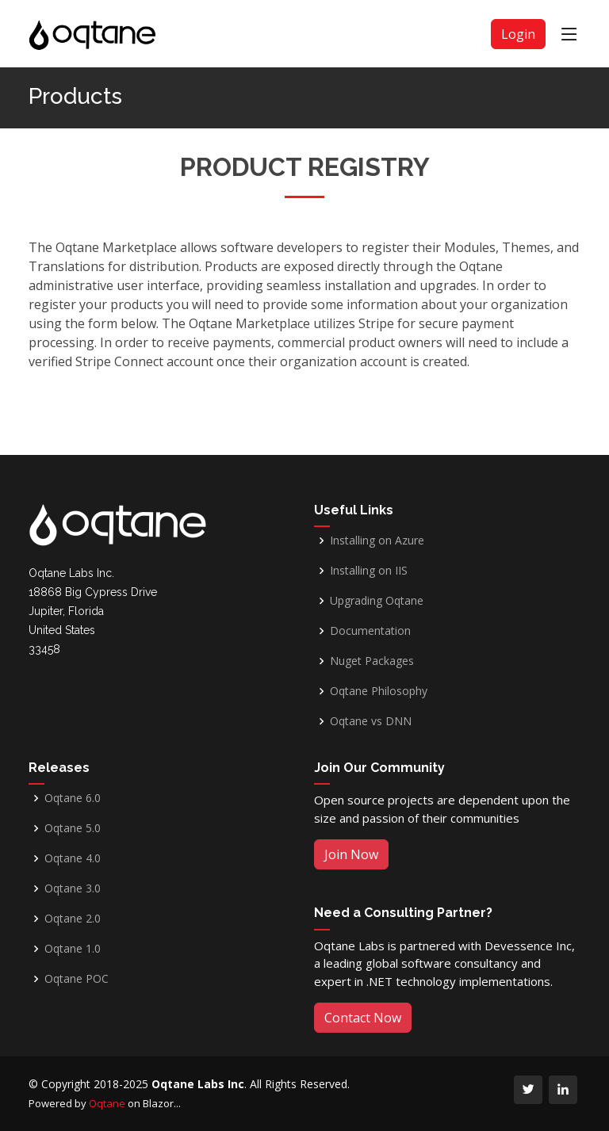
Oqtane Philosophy (378, 691)
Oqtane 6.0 (72, 798)
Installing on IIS (369, 570)
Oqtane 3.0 (72, 888)
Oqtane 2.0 (72, 918)
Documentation (370, 630)
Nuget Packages (372, 661)
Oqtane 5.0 (72, 828)
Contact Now (362, 1017)
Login (518, 34)
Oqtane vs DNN (371, 721)
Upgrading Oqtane (376, 600)
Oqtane (107, 1103)
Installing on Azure (377, 540)
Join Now (351, 854)
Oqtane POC (76, 978)
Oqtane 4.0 (72, 858)
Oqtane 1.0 (72, 948)
